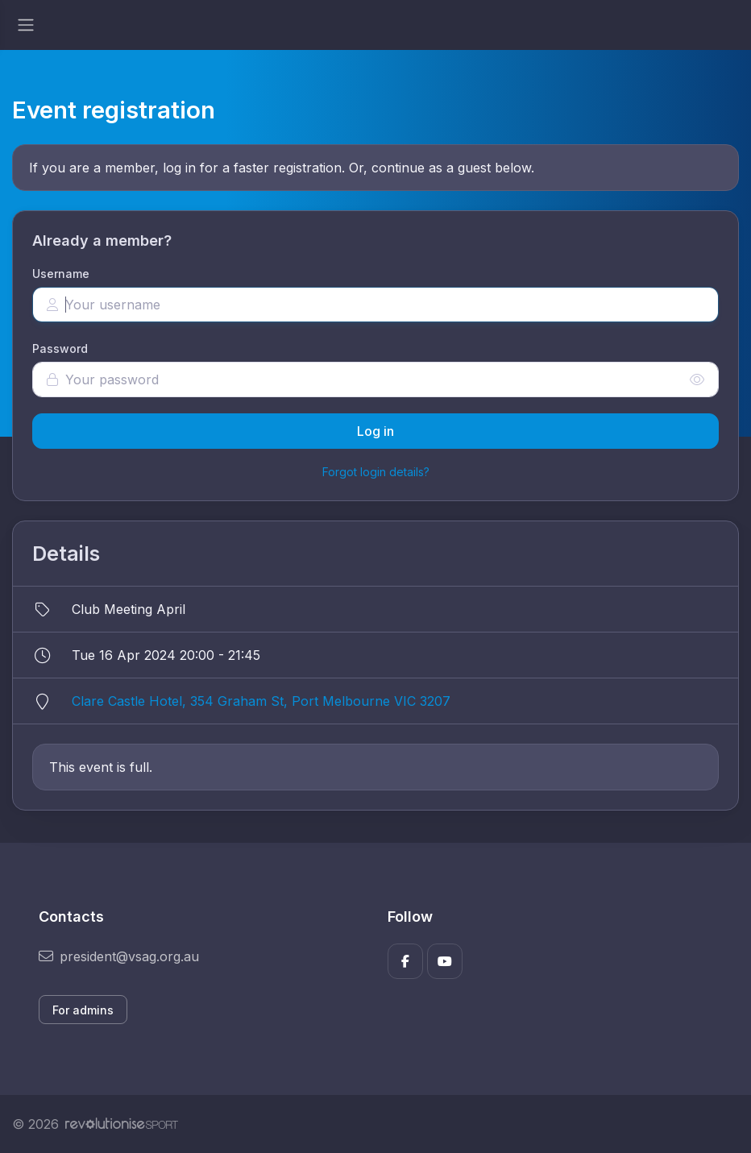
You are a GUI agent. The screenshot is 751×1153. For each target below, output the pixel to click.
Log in (375, 431)
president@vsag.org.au (119, 956)
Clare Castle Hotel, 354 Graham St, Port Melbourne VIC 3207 (261, 701)
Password (60, 348)
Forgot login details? (375, 472)
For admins (83, 1010)
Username (60, 273)
